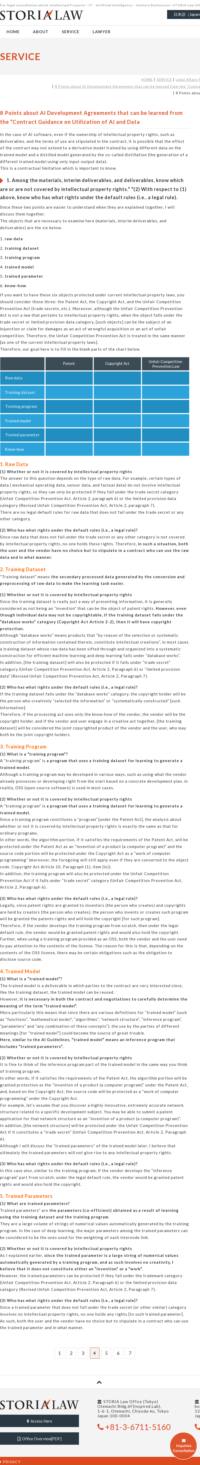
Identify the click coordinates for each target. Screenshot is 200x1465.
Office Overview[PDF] (39, 1437)
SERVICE (164, 79)
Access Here (39, 1420)
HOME (147, 79)
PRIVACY (10, 1460)
